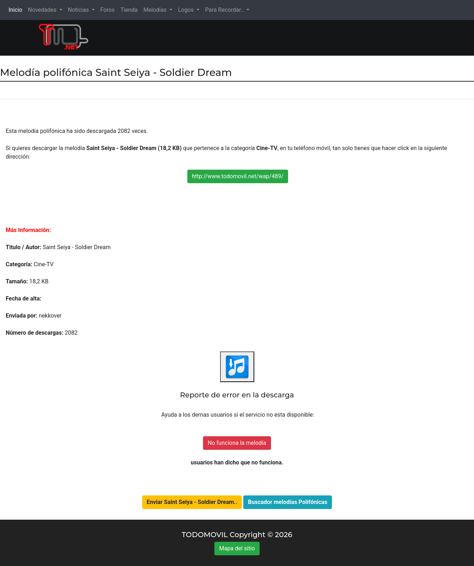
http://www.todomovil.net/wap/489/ (237, 176)
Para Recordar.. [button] (225, 9)
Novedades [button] (43, 9)
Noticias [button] (79, 9)
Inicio (17, 9)
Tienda (128, 9)
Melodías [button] (155, 9)
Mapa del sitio (237, 548)
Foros (107, 9)
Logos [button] (186, 9)
